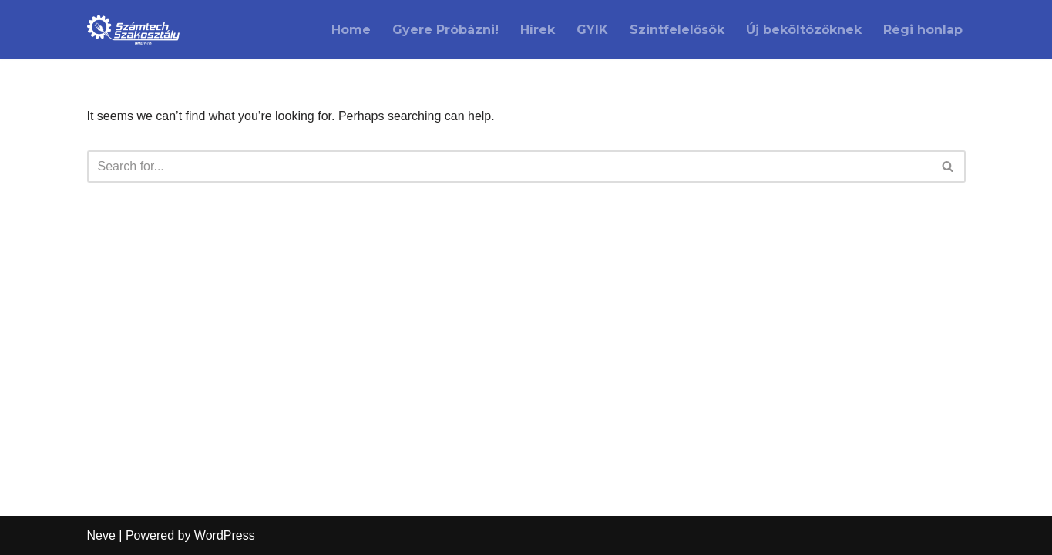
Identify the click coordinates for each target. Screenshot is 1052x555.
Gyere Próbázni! (445, 29)
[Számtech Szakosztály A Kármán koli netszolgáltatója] (133, 29)
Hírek (537, 29)
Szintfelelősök (677, 29)
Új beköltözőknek (804, 29)
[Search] (509, 166)
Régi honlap (923, 29)
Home (351, 29)
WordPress (224, 535)
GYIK (592, 29)
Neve (101, 535)
